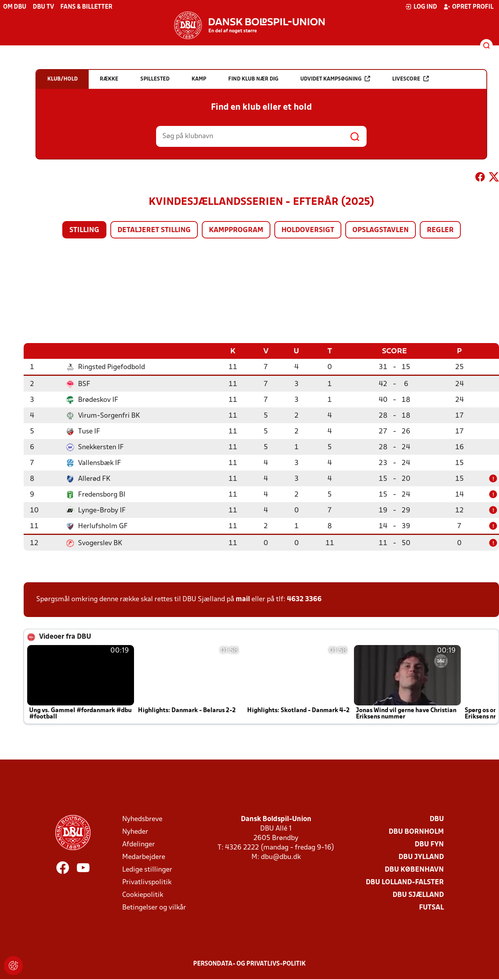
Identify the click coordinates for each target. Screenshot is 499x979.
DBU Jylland (421, 856)
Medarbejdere (143, 856)
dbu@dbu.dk (281, 856)
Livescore (410, 79)
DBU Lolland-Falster (405, 882)
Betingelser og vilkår (154, 907)
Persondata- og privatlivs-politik (249, 963)
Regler (440, 230)
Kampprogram (236, 230)
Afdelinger (138, 844)
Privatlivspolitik (146, 882)
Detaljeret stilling (154, 230)
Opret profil (468, 6)
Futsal (431, 907)
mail (243, 599)
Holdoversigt (307, 230)
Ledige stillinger (147, 869)
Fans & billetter (86, 7)
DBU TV (43, 7)
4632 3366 (304, 599)
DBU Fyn (429, 844)
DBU (437, 819)
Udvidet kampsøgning (335, 79)
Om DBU (14, 7)
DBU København (414, 869)
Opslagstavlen (380, 230)
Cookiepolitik (142, 894)
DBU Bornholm (416, 831)
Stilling (84, 230)
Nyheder (135, 831)
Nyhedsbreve (142, 819)
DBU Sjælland (418, 894)
